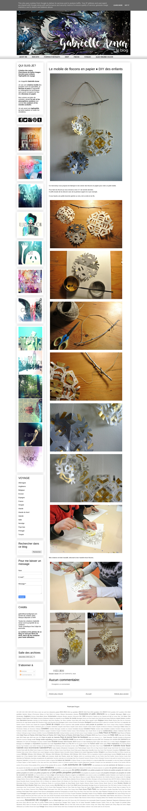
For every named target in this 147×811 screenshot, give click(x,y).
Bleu (119, 720)
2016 (101, 712)
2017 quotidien (120, 712)
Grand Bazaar (66, 750)
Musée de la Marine (119, 781)
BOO (37, 722)
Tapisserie (109, 800)
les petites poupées (79, 770)
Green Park (103, 750)
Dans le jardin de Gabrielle (51, 737)
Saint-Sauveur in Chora (121, 795)
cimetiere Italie (99, 728)
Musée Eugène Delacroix (82, 783)
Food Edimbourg (57, 745)
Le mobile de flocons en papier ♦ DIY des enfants (86, 69)
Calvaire (23, 724)
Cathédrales (54, 726)
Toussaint (87, 802)
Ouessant (59, 787)
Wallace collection (86, 806)
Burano (97, 722)
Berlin (110, 720)
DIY (79, 190)
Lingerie (73, 775)
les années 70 (59, 765)
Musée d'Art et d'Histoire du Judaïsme (46, 781)
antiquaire (59, 716)
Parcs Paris (43, 789)
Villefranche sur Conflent (23, 806)
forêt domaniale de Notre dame (70, 745)
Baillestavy (113, 718)
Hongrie (21, 505)
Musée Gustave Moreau (96, 783)
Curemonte (96, 733)
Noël (74, 674)
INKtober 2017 (41, 754)
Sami (22, 797)
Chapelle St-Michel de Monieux (104, 726)
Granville (91, 750)
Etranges (19, 743)
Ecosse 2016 (62, 741)
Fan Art (71, 743)
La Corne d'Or (32, 760)
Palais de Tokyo (66, 787)
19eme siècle (37, 712)
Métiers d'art (59, 779)
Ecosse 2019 (71, 741)
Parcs (37, 789)
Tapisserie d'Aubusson (119, 800)
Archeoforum (89, 716)
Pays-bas (22, 527)
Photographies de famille (66, 791)
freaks (87, 745)
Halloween (122, 750)
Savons (49, 797)
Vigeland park (108, 804)
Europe (27, 743)
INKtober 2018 (50, 754)
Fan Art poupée (78, 743)
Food (50, 746)
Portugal (21, 531)
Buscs (101, 722)
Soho (106, 797)
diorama (88, 739)
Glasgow (128, 748)
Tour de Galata (80, 802)
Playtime (104, 791)
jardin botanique (50, 756)
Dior (85, 739)
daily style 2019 (37, 737)
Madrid (51, 777)
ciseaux (74, 731)
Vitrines (47, 806)
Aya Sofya (98, 718)
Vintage (41, 806)
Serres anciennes (69, 797)
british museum (69, 722)
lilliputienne (62, 775)
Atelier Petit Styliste (32, 718)
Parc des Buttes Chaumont (28, 789)
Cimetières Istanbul (66, 731)
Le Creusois (65, 762)
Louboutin (128, 775)
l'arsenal (86, 758)
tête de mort (30, 802)
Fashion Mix (86, 743)
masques (36, 779)
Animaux (33, 716)
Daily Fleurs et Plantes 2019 (85, 735)
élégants (117, 741)
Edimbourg (89, 741)
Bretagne (62, 722)
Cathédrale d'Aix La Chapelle (43, 726)
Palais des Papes (85, 787)
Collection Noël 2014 (124, 731)
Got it (127, 5)
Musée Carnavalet (31, 781)
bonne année (32, 722)
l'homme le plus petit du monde (112, 758)
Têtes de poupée (39, 802)
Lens (101, 762)
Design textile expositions (44, 739)
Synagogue (103, 800)
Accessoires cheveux (72, 714)
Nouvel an (96, 785)
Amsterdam (20, 716)
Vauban (51, 804)
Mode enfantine (71, 779)
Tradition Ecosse (96, 802)
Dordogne (34, 741)
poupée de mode (36, 793)
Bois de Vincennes (125, 720)
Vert (74, 804)
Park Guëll (99, 789)
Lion (77, 775)
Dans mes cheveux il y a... (96, 737)
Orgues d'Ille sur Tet (41, 787)
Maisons (78, 777)
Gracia (61, 750)
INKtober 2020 (68, 754)
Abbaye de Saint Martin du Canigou (50, 714)
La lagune (52, 760)
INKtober (24, 754)
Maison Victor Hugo (70, 777)
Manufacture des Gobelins (103, 777)
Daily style (114, 735)
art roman (114, 716)
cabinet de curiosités (108, 722)
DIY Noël (25, 741)
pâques (124, 787)
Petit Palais (25, 791)
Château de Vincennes (29, 728)
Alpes (124, 714)
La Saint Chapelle (31, 762)
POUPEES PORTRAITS (52, 57)
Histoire (72, 752)
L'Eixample (101, 758)
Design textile (32, 739)
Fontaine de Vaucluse (42, 745)
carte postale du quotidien (94, 724)
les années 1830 (124, 762)
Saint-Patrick (110, 795)
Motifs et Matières (121, 779)
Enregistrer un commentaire (61, 684)
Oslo (54, 787)
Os (47, 787)
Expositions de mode (47, 743)
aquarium (70, 716)
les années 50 (42, 765)
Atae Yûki (120, 716)
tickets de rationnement (55, 802)
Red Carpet (118, 793)
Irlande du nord (125, 754)
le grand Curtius (73, 762)
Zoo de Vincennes (105, 806)
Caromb (63, 724)
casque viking (114, 724)
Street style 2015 (66, 800)
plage (100, 791)
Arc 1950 (82, 716)
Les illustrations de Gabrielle (36, 770)
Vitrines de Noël (53, 806)
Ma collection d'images (32, 777)
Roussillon (75, 795)
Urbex (128, 802)
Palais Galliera (95, 787)
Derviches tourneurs (22, 739)
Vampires (45, 804)
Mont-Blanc (89, 779)
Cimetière (45, 729)
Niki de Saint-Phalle (68, 785)
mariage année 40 (120, 777)
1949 (32, 712)
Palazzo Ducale (112, 787)
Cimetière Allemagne (54, 728)
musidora (52, 785)
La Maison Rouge (75, 760)
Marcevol (112, 777)
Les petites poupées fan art (42, 773)
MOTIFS (114, 779)
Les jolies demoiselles (66, 770)
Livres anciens (89, 775)
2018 (125, 712)
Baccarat (104, 718)
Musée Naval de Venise (110, 783)
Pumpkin (73, 793)
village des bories (121, 804)
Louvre (19, 777)
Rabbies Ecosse (92, 793)
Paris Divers (83, 789)
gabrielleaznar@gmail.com (28, 614)
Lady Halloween (53, 762)
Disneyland (95, 739)
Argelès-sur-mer (97, 716)
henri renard (40, 752)
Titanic (69, 802)
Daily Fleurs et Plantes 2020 (102, 735)
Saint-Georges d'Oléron (93, 795)
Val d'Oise (39, 804)
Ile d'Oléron (121, 752)
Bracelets (53, 722)
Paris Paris (91, 789)
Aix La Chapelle (110, 714)
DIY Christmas (105, 739)
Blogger (76, 706)
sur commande (91, 800)
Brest (57, 722)
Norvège (21, 523)
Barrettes (30, 720)
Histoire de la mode (80, 752)
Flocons (19, 745)
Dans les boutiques (80, 737)
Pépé (119, 789)
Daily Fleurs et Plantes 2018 (67, 735)
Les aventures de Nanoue (114, 765)
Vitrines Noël (61, 806)
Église (94, 741)
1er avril (44, 712)
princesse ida (56, 793)
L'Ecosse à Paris (93, 758)
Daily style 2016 (28, 737)
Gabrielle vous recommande (28, 748)
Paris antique (64, 789)
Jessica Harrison (119, 756)
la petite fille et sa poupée (104, 760)
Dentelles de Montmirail (124, 737)
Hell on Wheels (33, 752)
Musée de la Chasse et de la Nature (103, 781)
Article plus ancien (121, 694)
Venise (62, 804)
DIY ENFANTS (67, 674)
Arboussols (76, 716)
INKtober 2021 (77, 754)
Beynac (115, 720)
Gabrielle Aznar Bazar (121, 746)
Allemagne (22, 483)
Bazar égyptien (90, 720)
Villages (128, 804)
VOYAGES (87, 57)
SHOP (67, 57)
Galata (54, 748)
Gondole (19, 750)
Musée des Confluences (41, 783)
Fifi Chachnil (123, 743)
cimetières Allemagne (33, 731)
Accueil (88, 694)
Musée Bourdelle (21, 781)
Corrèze (66, 733)
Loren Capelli (119, 775)
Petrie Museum (42, 791)
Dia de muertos (78, 739)
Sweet (98, 800)
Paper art (119, 787)
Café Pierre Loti (118, 722)
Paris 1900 (57, 789)
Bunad (93, 722)
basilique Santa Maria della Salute (76, 720)
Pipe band (86, 791)
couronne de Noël (74, 733)
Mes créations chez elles (47, 779)
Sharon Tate (78, 797)
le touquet (97, 762)
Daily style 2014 (123, 735)
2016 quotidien (112, 712)
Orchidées (124, 785)
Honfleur (95, 752)
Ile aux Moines (108, 752)
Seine (53, 797)
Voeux (66, 806)
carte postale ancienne (78, 724)
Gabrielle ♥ (108, 746)
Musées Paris (32, 785)
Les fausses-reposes (96, 768)
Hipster (62, 752)
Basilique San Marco (60, 720)
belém (95, 720)
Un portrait (123, 802)
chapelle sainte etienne (76, 726)
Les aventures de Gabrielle (78, 764)
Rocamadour (57, 795)
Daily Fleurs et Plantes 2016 (29, 735)
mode (64, 779)
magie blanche (57, 777)
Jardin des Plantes (60, 756)
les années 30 (26, 765)
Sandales (39, 797)
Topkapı (73, 802)
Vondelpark (71, 806)
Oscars (51, 787)
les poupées (84, 773)
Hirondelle (67, 752)
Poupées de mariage (47, 793)
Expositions (36, 743)
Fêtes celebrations (113, 743)
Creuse (85, 733)
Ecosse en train (81, 741)
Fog (22, 745)
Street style (57, 800)
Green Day (97, 750)
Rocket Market (65, 795)
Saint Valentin (83, 795)
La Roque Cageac (21, 762)
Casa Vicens (107, 724)
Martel (32, 779)
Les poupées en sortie (123, 773)
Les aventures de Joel (98, 765)
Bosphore (41, 722)
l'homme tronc (125, 758)
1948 (29, 712)
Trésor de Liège (110, 802)
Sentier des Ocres (60, 797)
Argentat (104, 716)
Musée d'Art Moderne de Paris (65, 781)
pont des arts (116, 791)
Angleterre (22, 486)
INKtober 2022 (86, 754)
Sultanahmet (83, 800)
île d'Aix (114, 752)
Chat (122, 726)
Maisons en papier (85, 777)
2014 (65, 712)
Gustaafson (116, 750)
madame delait (44, 777)
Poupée (28, 793)
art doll (109, 716)
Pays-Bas (115, 789)
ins (91, 754)
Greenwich (109, 750)
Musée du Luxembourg (54, 783)
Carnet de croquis (53, 724)
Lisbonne (82, 775)
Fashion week (94, 743)
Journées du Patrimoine (24, 758)
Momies (78, 779)
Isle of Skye (24, 756)
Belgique (22, 490)
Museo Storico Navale (43, 785)
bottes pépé (47, 722)
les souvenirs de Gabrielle (25, 775)
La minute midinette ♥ (86, 760)
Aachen (25, 714)
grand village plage (83, 750)
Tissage (64, 802)
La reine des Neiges (118, 760)
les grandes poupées (116, 768)
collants (115, 731)
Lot (124, 775)
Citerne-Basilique (80, 731)
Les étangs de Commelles (84, 768)
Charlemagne (116, 726)
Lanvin (60, 762)
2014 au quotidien (72, 712)
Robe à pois (37, 795)
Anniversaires (52, 716)
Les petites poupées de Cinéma (98, 770)
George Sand (111, 748)
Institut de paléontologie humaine (107, 754)
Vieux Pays (101, 804)
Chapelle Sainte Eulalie (89, 726)
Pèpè (123, 789)
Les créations (47, 767)
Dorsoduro (40, 741)
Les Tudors (47, 775)
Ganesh (101, 748)
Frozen (101, 745)
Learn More (118, 5)
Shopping (98, 797)
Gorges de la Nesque (43, 750)
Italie (20, 520)
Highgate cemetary (49, 752)
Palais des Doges (76, 787)
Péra (126, 789)
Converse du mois (53, 733)
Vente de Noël (68, 804)
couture (81, 733)
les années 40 (34, 765)
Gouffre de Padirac (54, 750)
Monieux (83, 779)
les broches (27, 768)
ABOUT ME (23, 57)
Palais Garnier (104, 787)
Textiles (46, 802)
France (21, 501)
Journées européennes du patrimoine (42, 758)
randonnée (110, 793)
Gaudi (105, 748)
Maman (93, 777)
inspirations (95, 754)
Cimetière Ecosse (78, 728)
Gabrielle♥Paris (45, 748)
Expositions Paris (59, 743)
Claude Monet (92, 731)
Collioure (19, 733)
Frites (97, 745)
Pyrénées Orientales (82, 793)
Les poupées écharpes (108, 773)
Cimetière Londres (109, 728)
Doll (29, 741)
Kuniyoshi (81, 758)
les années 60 (51, 765)
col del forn (100, 731)
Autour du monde (70, 718)
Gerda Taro (118, 748)
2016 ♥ (105, 712)
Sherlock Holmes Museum (89, 797)
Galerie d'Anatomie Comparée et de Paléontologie (71, 748)
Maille (62, 777)
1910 (23, 712)
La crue (38, 760)
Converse (44, 733)
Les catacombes (35, 768)
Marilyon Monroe (25, 779)
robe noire (43, 795)
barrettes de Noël (38, 720)
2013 (61, 712)
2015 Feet (87, 712)
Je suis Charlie (100, 756)
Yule (92, 806)
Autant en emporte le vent (57, 718)
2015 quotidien (94, 712)
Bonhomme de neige (22, 722)
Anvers (65, 716)
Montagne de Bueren (97, 779)
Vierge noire (94, 804)
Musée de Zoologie (28, 783)
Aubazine (40, 718)
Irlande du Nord (24, 512)
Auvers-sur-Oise (87, 718)
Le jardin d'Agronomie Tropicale (86, 762)
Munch (128, 779)
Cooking (62, 733)
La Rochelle (127, 760)
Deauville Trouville (112, 737)
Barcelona (23, 720)
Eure (23, 743)
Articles (23, 671)
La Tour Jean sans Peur (42, 762)
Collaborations (107, 731)
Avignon (93, 718)
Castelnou (121, 724)
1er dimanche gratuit (53, 712)
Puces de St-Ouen (66, 793)
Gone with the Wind (27, 750)
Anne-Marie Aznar (41, 716)
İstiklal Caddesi (38, 756)
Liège (52, 775)
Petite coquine (33, 791)
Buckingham (81, 722)
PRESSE (76, 57)
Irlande (21, 508)
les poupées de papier (94, 773)
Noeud (79, 785)
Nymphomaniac (104, 785)
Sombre (111, 797)
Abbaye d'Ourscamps (33, 714)
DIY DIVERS (114, 739)
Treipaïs (103, 802)
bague (108, 718)
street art (51, 800)
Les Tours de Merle (39, 775)
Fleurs (128, 743)
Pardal (49, 789)
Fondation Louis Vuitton (30, 745)
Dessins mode (68, 739)
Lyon (23, 777)
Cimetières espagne (44, 731)
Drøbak (45, 741)
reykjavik (23, 795)
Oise (109, 785)
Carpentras (68, 724)
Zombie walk (97, 806)
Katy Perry (76, 758)
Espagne (22, 497)
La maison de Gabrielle (63, 760)
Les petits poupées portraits (66, 772)
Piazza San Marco (78, 791)
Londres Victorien (110, 775)
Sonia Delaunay (118, 797)
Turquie (21, 534)
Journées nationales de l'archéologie (63, 758)
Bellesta (106, 720)
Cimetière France (89, 729)
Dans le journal (66, 737)
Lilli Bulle (56, 775)
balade (118, 718)
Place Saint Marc (93, 791)
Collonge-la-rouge (26, 733)
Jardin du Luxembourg (85, 756)
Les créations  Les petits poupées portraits (66, 768)
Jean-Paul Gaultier (109, 756)
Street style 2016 (75, 800)
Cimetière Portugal (120, 728)
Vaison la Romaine (31, 804)
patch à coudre (107, 789)
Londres (102, 775)
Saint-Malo (103, 795)
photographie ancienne (53, 791)
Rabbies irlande (102, 793)
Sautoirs (45, 797)
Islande (21, 516)
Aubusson (46, 718)
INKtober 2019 (59, 754)
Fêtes (105, 743)
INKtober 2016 (32, 754)
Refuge (123, 793)
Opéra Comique (117, 785)
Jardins (93, 756)
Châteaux (38, 728)
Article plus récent (56, 694)
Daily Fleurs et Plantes (108, 733)
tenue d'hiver (22, 802)
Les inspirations (54, 770)
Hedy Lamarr (25, 752)
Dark (104, 737)
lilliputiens (68, 775)
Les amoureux (107, 762)
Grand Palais (74, 750)
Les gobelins (106, 768)
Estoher (128, 741)
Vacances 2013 (21, 804)
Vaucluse (56, 804)
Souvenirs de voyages (36, 800)
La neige (94, 760)
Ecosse (21, 494)
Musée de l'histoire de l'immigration (83, 781)
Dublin (49, 741)
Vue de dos (77, 806)
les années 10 (115, 762)
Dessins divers (57, 739)
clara (87, 731)
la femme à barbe (45, 760)
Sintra (103, 797)
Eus (31, 743)
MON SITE (35, 57)
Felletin (101, 743)
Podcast (110, 791)
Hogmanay (89, 752)
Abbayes (62, 714)
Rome (70, 795)
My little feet (59, 785)
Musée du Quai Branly (68, 783)
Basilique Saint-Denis (49, 720)
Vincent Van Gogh (34, 806)
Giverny (123, 748)
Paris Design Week (73, 789)
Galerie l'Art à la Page (92, 748)
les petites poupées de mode (118, 770)
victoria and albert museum (83, 804)
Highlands (57, 752)
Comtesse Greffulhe (36, 733)
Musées (120, 783)
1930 (26, 712)
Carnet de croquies (39, 724)
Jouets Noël (127, 756)
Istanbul (30, 756)
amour (128, 714)
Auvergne (79, 718)
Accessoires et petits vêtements (92, 714)
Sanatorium (34, 797)
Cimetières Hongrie (55, 731)
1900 (20, 712)
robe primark (50, 795)
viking (114, 804)
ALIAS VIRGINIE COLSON (104, 57)
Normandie (85, 785)
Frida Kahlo (92, 745)
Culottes (90, 733)
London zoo (96, 775)
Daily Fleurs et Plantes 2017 (48, 735)
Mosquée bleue (107, 779)
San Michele (27, 797)
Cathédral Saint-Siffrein (28, 726)
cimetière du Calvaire (66, 728)
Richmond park (30, 795)
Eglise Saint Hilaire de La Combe (106, 741)
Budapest (88, 722)
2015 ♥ (81, 712)
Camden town (29, 724)
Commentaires (26, 675)
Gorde (35, 750)
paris (52, 789)
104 (18, 712)
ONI (112, 785)
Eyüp (67, 743)
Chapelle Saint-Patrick (64, 726)
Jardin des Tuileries (72, 756)
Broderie (75, 722)
